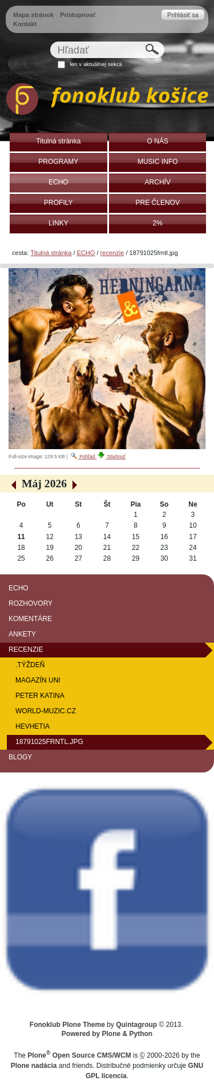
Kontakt (25, 23)
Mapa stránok (33, 14)
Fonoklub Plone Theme (67, 1025)
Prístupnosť (78, 14)
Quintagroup (136, 1025)
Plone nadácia (34, 1066)
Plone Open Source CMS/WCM (79, 1055)
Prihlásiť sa (183, 14)
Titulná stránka (50, 252)
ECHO (86, 252)
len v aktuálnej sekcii (96, 64)
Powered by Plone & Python (107, 1034)
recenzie (112, 252)
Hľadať (49, 41)
